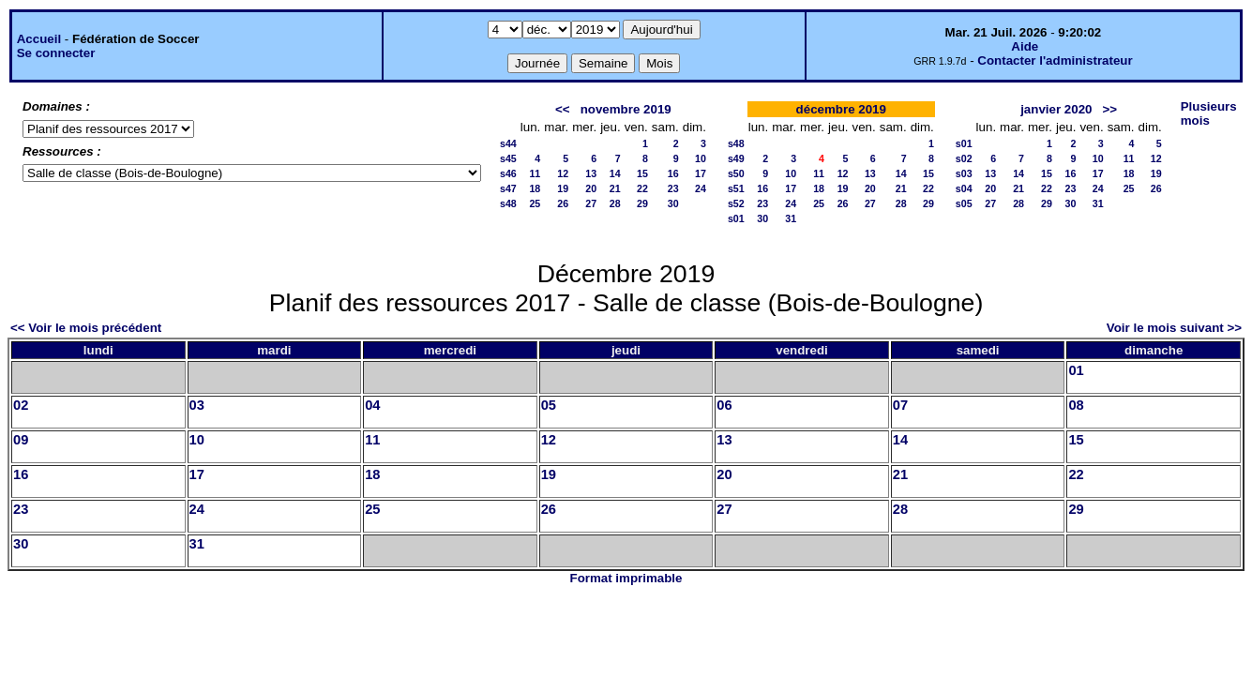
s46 (508, 173)
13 (590, 173)
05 (548, 405)
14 (615, 173)
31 (790, 218)
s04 (964, 188)
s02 (964, 158)
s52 (736, 203)
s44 (508, 143)
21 (615, 188)
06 (724, 405)
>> (1110, 109)
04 (372, 405)
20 (590, 188)
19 (562, 188)
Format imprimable (626, 578)
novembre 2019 (626, 109)
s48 (508, 203)
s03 (964, 173)
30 (673, 203)
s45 (508, 158)
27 (590, 203)
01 (1075, 370)
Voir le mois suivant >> (1174, 328)
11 (534, 173)
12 (562, 173)
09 (20, 439)
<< (562, 109)
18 (534, 188)
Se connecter (56, 53)
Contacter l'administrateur (1054, 60)
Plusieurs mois (1209, 113)
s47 (508, 188)
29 (642, 203)
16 (673, 173)
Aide (1024, 46)
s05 (964, 203)
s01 (736, 218)
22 (642, 188)
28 (615, 203)
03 (196, 405)
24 (700, 188)
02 (20, 405)
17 (700, 173)
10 (700, 158)
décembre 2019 (841, 109)
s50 (736, 173)
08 (1075, 405)
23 (673, 188)
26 (562, 203)
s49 (736, 158)
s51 (736, 188)
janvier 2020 (1056, 109)
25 (534, 203)
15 (642, 173)
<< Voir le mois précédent (85, 328)
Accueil (39, 39)
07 (900, 405)
